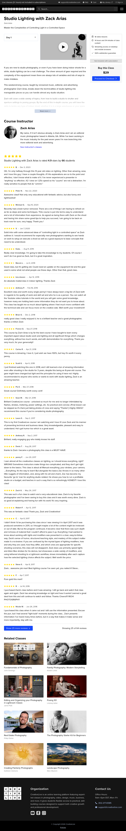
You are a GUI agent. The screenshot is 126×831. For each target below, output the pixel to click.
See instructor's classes (31, 147)
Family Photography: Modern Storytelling (66, 667)
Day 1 (8, 37)
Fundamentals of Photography (18, 667)
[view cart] (94, 2)
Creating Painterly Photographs (18, 767)
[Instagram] (44, 813)
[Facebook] (38, 813)
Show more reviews (18, 628)
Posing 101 (52, 700)
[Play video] (63, 47)
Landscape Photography (58, 767)
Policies (63, 827)
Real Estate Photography (15, 735)
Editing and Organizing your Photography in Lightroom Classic (23, 701)
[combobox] (77, 9)
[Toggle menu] (122, 9)
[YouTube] (32, 813)
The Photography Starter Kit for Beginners (66, 735)
